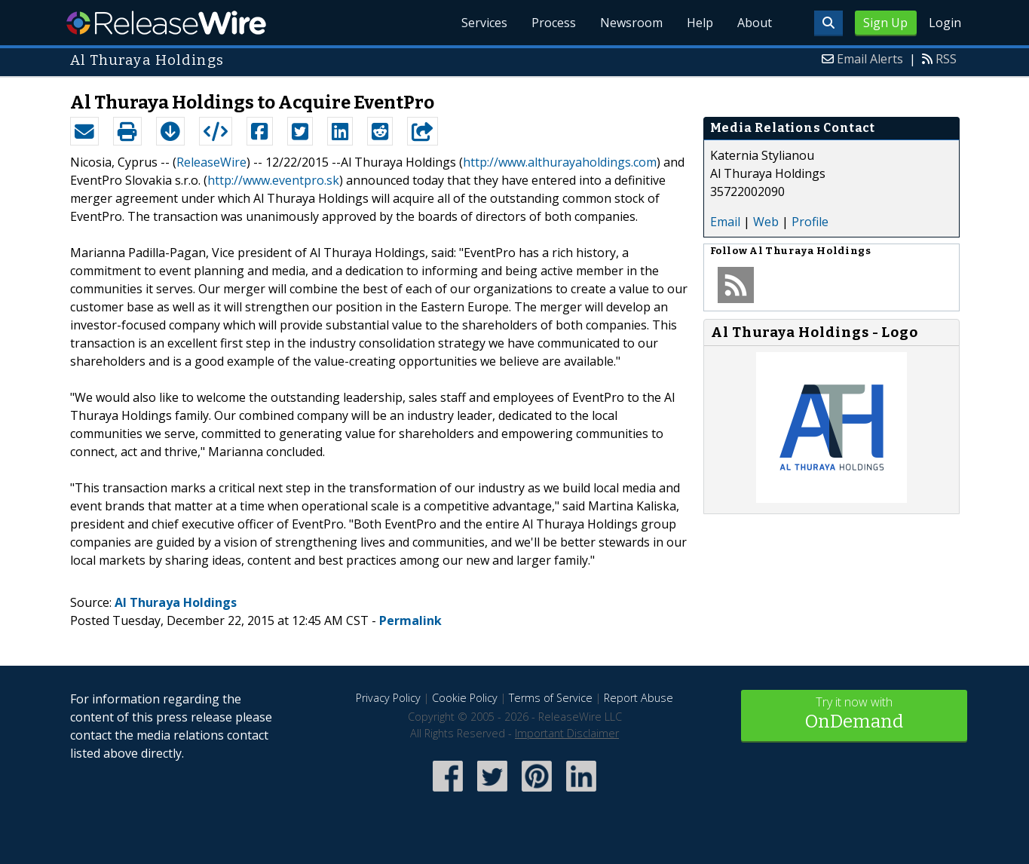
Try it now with (854, 714)
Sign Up (885, 22)
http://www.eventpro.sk (273, 180)
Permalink (410, 620)
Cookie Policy (465, 698)
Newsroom (631, 22)
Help (700, 22)
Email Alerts (870, 59)
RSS (946, 59)
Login (945, 22)
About (754, 22)
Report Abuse (638, 698)
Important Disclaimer (567, 733)
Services (484, 22)
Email (725, 221)
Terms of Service (551, 698)
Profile (810, 221)
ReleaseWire (166, 23)
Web (766, 221)
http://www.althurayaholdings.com (560, 162)
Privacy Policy (388, 698)
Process (553, 22)
